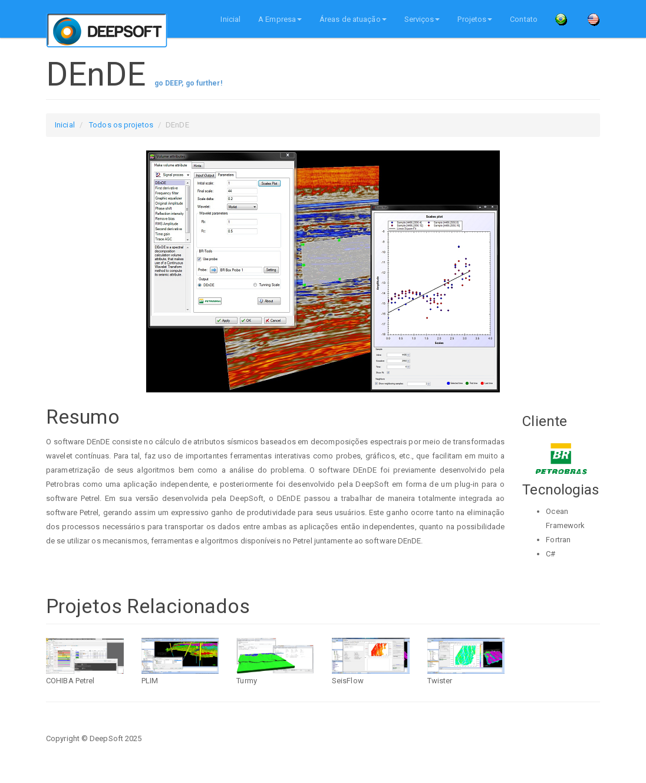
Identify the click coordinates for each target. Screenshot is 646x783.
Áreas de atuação (353, 19)
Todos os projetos (121, 124)
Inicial (230, 19)
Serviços (422, 19)
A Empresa (280, 19)
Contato (524, 19)
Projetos (474, 19)
